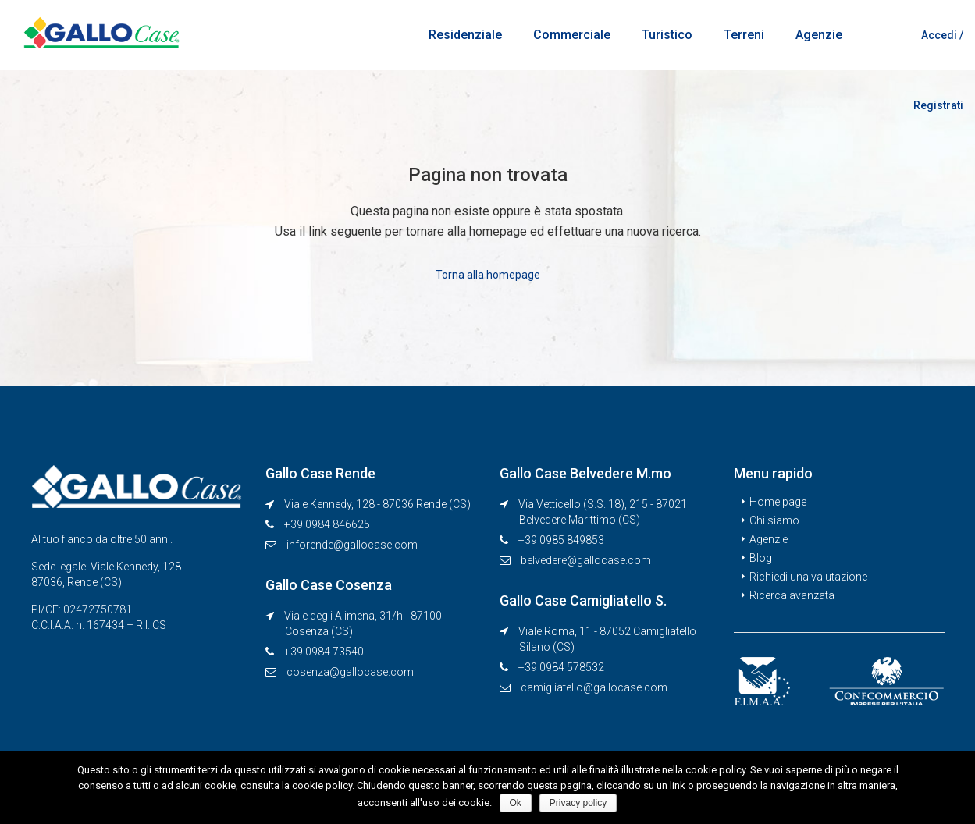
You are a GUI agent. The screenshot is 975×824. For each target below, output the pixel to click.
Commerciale (571, 34)
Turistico (667, 34)
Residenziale (465, 34)
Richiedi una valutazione (808, 576)
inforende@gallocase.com (352, 544)
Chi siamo (774, 519)
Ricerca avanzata (791, 594)
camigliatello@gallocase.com (594, 686)
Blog (760, 557)
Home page (777, 501)
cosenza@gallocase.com (350, 671)
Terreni (744, 34)
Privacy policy (578, 802)
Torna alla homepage (488, 274)
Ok (515, 802)
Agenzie (818, 34)
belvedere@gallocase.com (586, 559)
